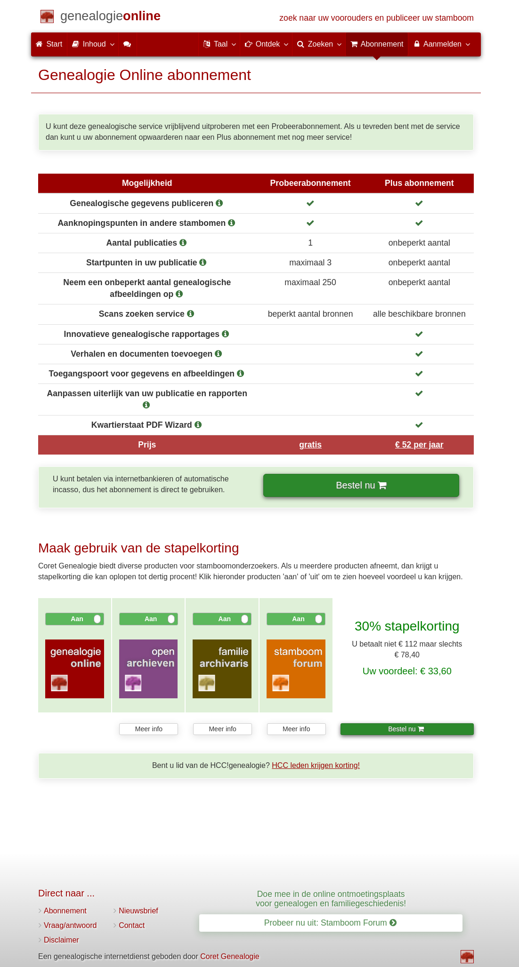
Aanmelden (441, 43)
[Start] (110, 18)
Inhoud (92, 43)
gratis (310, 444)
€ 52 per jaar (419, 444)
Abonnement (65, 911)
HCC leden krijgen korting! (316, 765)
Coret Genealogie (229, 956)
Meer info (148, 729)
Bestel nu (360, 485)
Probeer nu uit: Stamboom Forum (330, 922)
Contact (132, 925)
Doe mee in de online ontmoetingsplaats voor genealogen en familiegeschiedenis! (331, 898)
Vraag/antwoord (70, 925)
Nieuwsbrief (138, 911)
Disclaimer (61, 940)
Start (49, 44)
